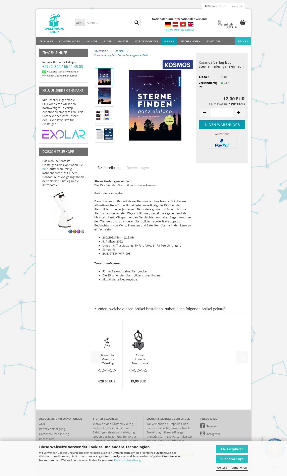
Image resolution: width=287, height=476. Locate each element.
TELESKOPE (46, 41)
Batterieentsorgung (52, 429)
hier (45, 169)
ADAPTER (122, 41)
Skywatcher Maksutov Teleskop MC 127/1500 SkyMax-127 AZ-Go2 (108, 359)
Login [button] (237, 6)
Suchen (243, 41)
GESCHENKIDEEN (190, 41)
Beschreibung (109, 167)
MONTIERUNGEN (69, 41)
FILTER (107, 41)
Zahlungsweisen (104, 432)
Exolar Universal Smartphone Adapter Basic (140, 359)
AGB (42, 424)
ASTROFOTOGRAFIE (146, 41)
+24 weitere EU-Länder (179, 30)
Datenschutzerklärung (127, 460)
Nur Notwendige (231, 459)
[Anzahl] (222, 112)
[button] (205, 112)
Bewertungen (138, 167)
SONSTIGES (213, 41)
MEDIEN (169, 41)
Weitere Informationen (232, 467)
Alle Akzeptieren (231, 449)
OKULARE (91, 41)
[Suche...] (80, 22)
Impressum (46, 439)
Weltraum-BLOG (215, 6)
